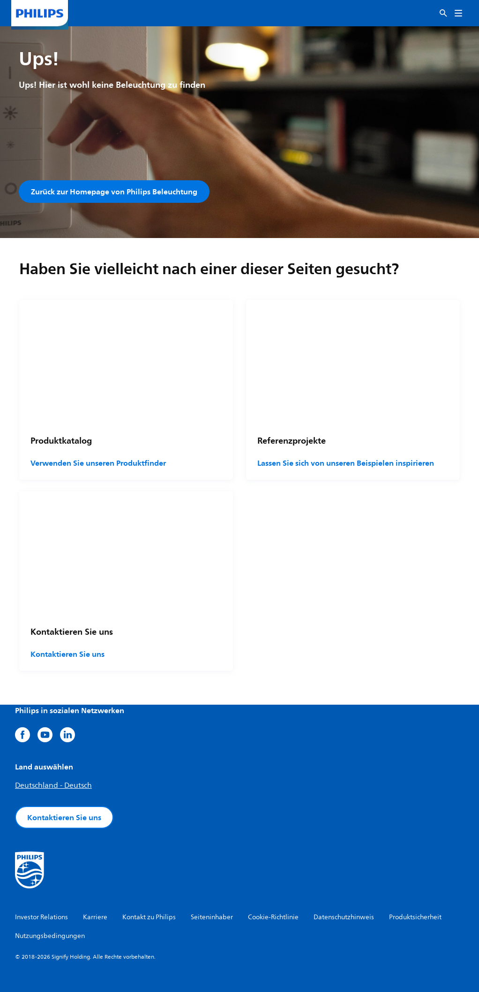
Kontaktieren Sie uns (67, 654)
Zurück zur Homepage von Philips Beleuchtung (114, 191)
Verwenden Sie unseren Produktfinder (98, 463)
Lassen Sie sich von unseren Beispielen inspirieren (345, 463)
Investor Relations (41, 917)
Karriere (95, 917)
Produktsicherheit (415, 917)
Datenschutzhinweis (344, 917)
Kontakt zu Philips (149, 917)
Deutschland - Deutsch (53, 785)
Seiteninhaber (212, 917)
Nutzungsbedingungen (50, 935)
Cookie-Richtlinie (273, 917)
